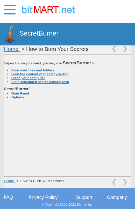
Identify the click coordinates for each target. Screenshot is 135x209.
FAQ (8, 197)
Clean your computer (28, 78)
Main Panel (20, 93)
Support (84, 197)
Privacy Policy (43, 197)
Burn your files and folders (32, 70)
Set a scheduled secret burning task (40, 82)
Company (117, 197)
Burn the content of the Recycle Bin (39, 74)
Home (12, 49)
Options (17, 97)
